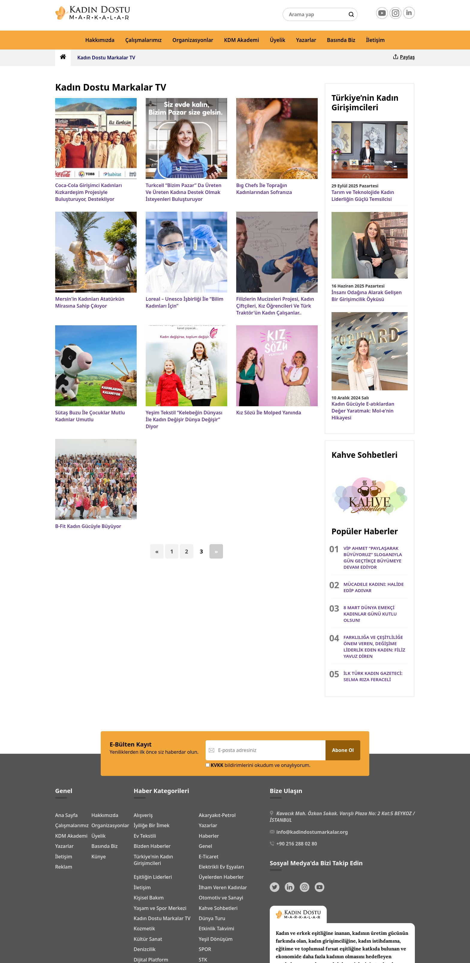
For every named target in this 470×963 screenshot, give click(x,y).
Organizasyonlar (192, 40)
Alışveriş (143, 815)
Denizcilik (145, 949)
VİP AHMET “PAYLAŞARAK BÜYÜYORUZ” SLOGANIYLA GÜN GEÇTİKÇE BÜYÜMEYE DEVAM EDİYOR (373, 557)
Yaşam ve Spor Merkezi (160, 908)
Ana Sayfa (66, 814)
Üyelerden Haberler (221, 877)
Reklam (63, 917)
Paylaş (403, 57)
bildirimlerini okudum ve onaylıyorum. (258, 765)
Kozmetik (144, 928)
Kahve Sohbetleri (218, 908)
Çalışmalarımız (143, 40)
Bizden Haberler (152, 846)
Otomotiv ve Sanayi (221, 897)
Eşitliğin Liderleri (153, 877)
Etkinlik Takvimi (216, 928)
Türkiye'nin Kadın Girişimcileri (153, 859)
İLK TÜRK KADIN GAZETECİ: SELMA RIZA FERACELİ (373, 676)
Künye (62, 907)
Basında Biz (341, 40)
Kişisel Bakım (149, 897)
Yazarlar (306, 40)
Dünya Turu (212, 918)
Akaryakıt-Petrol (217, 815)
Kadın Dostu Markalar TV (106, 57)
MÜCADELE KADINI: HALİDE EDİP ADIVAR (374, 587)
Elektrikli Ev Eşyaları (221, 866)
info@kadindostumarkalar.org (312, 832)
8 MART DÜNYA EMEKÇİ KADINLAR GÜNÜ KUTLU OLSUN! (370, 613)
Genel (205, 846)
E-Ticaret (209, 856)
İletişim (375, 40)
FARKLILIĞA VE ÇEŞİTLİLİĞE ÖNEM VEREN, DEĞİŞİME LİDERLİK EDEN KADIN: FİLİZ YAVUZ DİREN (374, 646)
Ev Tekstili (145, 836)
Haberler (209, 836)
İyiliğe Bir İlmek (151, 825)
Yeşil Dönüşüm (216, 939)
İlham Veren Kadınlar (223, 887)
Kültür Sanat (148, 939)
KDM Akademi (241, 40)
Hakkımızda (100, 40)
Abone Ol (343, 750)
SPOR (205, 949)
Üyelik (277, 40)
